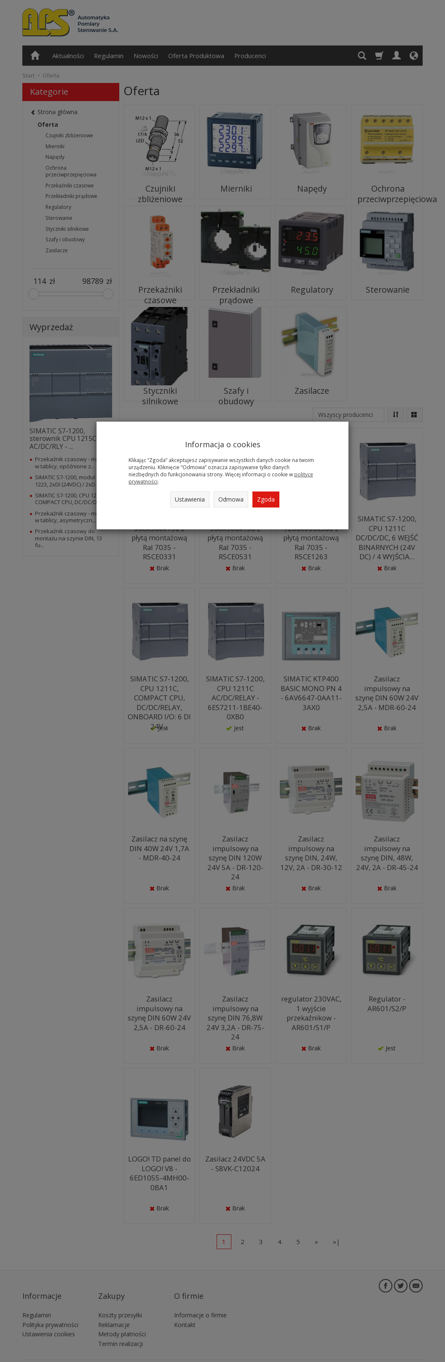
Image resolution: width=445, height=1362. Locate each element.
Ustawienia (190, 499)
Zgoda (266, 499)
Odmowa (231, 499)
